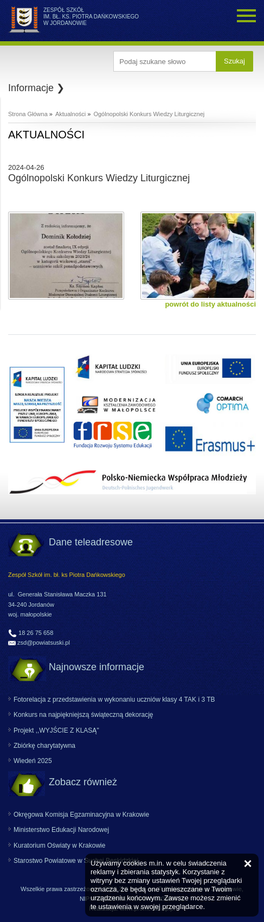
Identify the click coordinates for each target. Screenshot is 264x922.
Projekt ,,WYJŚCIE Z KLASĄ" (56, 730)
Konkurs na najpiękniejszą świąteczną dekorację (83, 714)
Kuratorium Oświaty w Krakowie (59, 845)
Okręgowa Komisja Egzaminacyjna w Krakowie (81, 814)
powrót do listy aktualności (210, 304)
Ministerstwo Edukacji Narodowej (61, 830)
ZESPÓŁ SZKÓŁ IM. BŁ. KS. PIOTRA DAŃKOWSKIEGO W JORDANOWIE (91, 16)
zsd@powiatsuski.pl (43, 642)
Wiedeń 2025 (33, 761)
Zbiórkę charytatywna (44, 745)
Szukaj (234, 61)
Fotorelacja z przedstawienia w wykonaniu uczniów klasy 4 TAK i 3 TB (114, 699)
